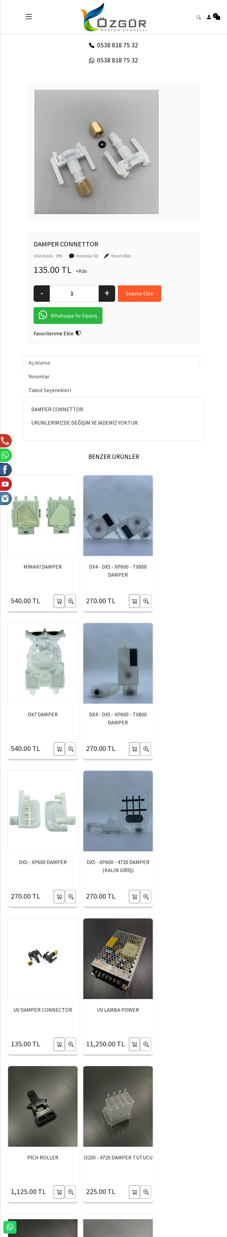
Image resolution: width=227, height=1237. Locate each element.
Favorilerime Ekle (57, 333)
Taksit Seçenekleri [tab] (50, 390)
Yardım (149, 1200)
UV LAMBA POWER (113, 862)
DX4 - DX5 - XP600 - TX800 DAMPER (113, 570)
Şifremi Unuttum (101, 1200)
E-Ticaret (107, 1231)
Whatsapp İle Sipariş (68, 316)
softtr (68, 1231)
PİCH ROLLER (185, 862)
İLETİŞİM (35, 1189)
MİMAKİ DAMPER (41, 566)
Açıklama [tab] (39, 363)
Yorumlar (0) (87, 255)
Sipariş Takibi (155, 1189)
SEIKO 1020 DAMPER (113, 1009)
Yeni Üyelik (95, 1179)
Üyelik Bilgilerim (101, 1189)
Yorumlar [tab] (39, 376)
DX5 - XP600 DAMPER (113, 714)
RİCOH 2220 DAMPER (186, 1009)
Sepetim (151, 1179)
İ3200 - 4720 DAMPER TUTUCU (41, 1013)
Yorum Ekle (121, 255)
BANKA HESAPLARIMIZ (49, 1200)
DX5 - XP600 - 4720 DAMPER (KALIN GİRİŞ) (185, 718)
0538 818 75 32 (113, 45)
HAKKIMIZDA (39, 1179)
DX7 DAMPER (186, 566)
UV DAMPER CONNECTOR (41, 862)
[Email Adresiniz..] (107, 1102)
